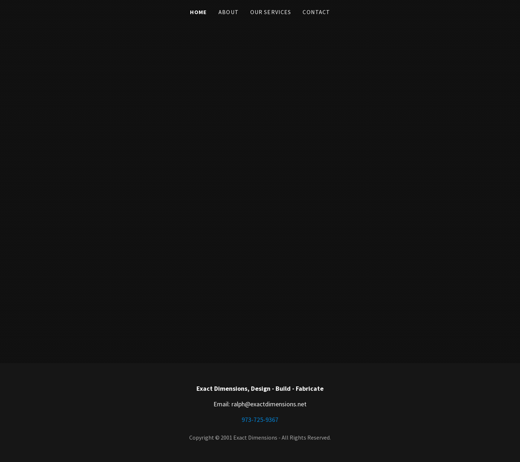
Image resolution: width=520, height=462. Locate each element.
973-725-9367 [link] (260, 419)
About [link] (228, 12)
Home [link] (198, 12)
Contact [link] (316, 12)
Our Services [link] (270, 12)
